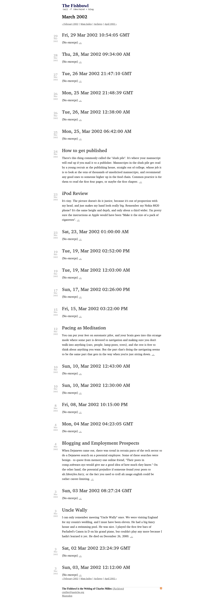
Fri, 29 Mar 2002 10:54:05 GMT (96, 35)
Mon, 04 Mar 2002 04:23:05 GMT (97, 424)
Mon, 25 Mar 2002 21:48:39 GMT (97, 93)
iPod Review (75, 194)
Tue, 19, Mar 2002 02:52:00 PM (96, 251)
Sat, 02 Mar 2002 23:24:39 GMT (96, 548)
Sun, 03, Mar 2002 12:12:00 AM (96, 567)
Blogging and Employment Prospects (100, 443)
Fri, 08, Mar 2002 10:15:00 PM (95, 405)
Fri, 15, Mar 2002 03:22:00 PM (95, 309)
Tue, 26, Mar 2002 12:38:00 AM (96, 112)
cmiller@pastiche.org (73, 592)
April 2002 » (111, 24)
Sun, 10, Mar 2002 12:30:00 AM (96, 385)
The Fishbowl (75, 5)
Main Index (86, 24)
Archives (98, 24)
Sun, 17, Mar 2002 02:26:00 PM (96, 290)
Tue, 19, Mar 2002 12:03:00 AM (96, 270)
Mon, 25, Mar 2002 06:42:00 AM (96, 131)
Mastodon (67, 596)
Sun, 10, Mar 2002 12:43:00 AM (96, 366)
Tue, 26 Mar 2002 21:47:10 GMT (97, 74)
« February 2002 (70, 24)
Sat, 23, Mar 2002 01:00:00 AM (95, 232)
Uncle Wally (74, 510)
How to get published (84, 151)
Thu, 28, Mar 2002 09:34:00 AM (96, 54)
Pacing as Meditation (84, 328)
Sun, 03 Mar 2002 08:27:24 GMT (97, 491)
